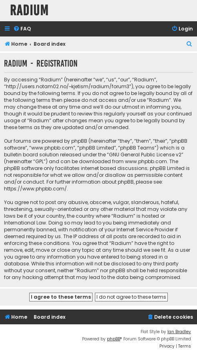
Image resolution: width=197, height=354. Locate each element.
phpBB (113, 339)
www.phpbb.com (146, 161)
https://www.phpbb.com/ (35, 188)
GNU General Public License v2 (145, 154)
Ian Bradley (179, 332)
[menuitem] (22, 29)
